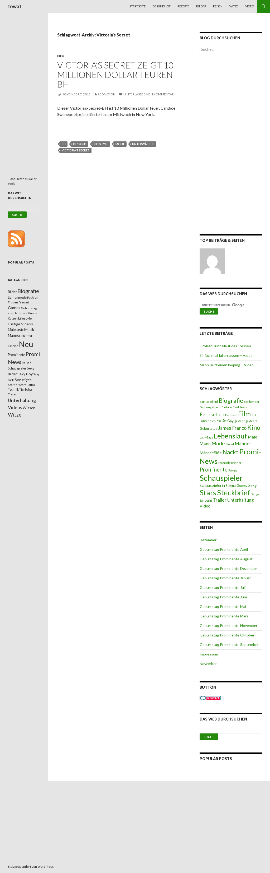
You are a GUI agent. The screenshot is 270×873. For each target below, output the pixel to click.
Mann (205, 443)
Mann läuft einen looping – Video (227, 365)
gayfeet (239, 421)
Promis (232, 470)
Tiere (12, 394)
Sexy (252, 485)
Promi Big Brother (230, 462)
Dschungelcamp (210, 407)
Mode (120, 144)
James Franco (232, 428)
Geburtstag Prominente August (226, 559)
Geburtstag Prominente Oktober (227, 635)
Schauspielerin (212, 485)
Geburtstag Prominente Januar (225, 578)
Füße (221, 420)
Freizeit (23, 302)
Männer (243, 443)
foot (254, 415)
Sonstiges (23, 379)
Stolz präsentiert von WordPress (31, 867)
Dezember (208, 540)
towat (14, 6)
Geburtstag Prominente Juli (222, 587)
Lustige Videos (20, 324)
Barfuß (204, 401)
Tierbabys (25, 389)
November (208, 663)
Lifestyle (101, 144)
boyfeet (254, 401)
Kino (253, 427)
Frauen (13, 302)
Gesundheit (161, 6)
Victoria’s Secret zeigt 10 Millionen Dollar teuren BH (115, 74)
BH (64, 144)
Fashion (227, 407)
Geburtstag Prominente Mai (223, 606)
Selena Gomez (237, 485)
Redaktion (106, 94)
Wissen (29, 407)
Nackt (230, 452)
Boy (246, 401)
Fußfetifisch (208, 421)
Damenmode (17, 297)
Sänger (256, 494)
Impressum (209, 654)
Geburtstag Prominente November (228, 625)
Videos (15, 407)
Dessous (79, 144)
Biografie (231, 400)
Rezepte (183, 6)
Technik (13, 389)
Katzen (13, 318)
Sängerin (206, 500)
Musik (29, 329)
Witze (233, 6)
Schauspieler (221, 477)
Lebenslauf (230, 436)
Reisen (218, 6)
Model (230, 444)
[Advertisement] (231, 144)
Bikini (214, 402)
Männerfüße (211, 452)
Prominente (214, 469)
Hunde (32, 313)
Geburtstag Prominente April (224, 549)
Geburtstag (208, 428)
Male (252, 436)
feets (243, 407)
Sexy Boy (25, 374)
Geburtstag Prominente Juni (223, 597)
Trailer (219, 500)
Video (249, 6)
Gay (230, 421)
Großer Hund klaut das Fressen (225, 346)
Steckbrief (233, 492)
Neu (60, 56)
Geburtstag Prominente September (229, 644)
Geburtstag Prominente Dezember (228, 568)
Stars (208, 492)
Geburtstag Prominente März (224, 616)
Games (14, 307)
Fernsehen (212, 414)
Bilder (201, 6)
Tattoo (31, 384)
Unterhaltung (240, 500)
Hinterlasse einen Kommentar (148, 94)
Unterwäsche (143, 144)
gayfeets (251, 421)
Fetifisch (231, 415)
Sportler (13, 384)
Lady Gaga (206, 437)
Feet (236, 407)
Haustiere (20, 313)
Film (244, 414)
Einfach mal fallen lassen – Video (226, 355)
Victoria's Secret (76, 150)
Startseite (137, 6)
